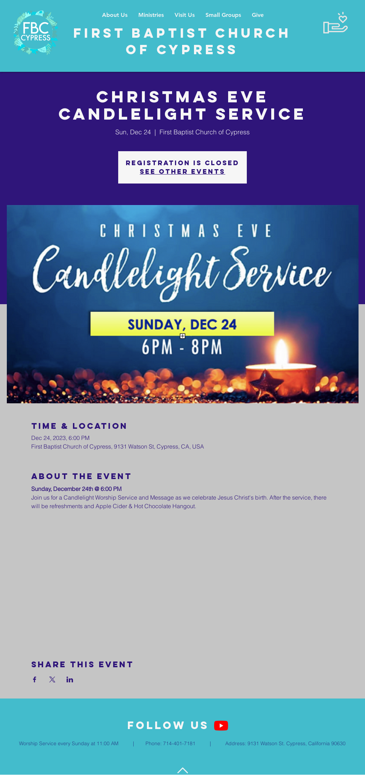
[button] (151, 15)
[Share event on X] (52, 679)
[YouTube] (221, 726)
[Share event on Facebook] (34, 679)
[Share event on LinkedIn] (69, 679)
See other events (182, 171)
